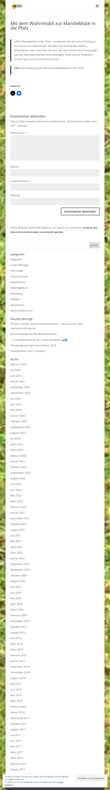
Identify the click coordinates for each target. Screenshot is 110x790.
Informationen (19, 276)
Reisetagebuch (19, 287)
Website (15, 195)
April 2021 (16, 547)
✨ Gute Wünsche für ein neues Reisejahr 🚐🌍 (39, 339)
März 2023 (16, 450)
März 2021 (16, 552)
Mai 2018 (15, 695)
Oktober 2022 (18, 467)
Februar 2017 (18, 763)
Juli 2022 (15, 484)
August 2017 (17, 729)
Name (15, 166)
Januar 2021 (17, 558)
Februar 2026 (18, 364)
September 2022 (20, 472)
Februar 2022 (18, 507)
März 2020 (16, 609)
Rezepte (15, 299)
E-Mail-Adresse (20, 181)
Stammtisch (17, 305)
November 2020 (20, 569)
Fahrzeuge (16, 270)
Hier (16, 68)
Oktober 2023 (18, 421)
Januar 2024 (17, 415)
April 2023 (16, 444)
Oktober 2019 (18, 626)
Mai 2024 (15, 410)
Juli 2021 (15, 535)
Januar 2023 (17, 461)
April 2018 (16, 701)
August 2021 (17, 530)
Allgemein (16, 259)
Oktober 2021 (18, 524)
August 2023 (17, 433)
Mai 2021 (15, 541)
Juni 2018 (16, 689)
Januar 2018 (17, 712)
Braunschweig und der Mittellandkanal (33, 334)
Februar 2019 (18, 655)
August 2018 (17, 678)
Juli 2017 (15, 735)
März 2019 (16, 649)
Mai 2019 (15, 638)
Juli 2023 (15, 438)
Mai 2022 (15, 495)
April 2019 (16, 644)
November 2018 (20, 672)
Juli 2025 (15, 370)
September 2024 (20, 393)
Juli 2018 (15, 683)
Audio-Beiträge (19, 265)
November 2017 (20, 718)
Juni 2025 (16, 375)
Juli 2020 (15, 587)
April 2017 (16, 752)
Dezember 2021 (19, 518)
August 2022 (17, 478)
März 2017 (16, 758)
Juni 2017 (16, 741)
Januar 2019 (17, 661)
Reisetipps (16, 293)
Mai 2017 (15, 746)
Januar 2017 (17, 769)
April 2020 (16, 604)
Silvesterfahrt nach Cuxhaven (28, 351)
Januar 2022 (17, 512)
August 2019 (17, 632)
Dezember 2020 (19, 564)
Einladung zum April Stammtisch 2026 (33, 345)
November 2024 (20, 387)
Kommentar (18, 132)
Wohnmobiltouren (21, 310)
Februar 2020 (18, 615)
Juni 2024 (16, 404)
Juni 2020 (16, 592)
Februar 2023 (18, 455)
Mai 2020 (15, 598)
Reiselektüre (17, 282)
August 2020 (17, 581)
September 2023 (20, 427)
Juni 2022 (16, 490)
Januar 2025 (17, 381)
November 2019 (20, 621)
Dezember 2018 (19, 666)
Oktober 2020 (18, 575)
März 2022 (16, 501)
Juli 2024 (15, 398)
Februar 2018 (18, 706)
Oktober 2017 (18, 723)
